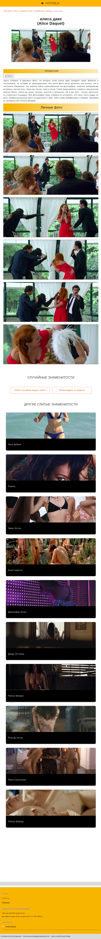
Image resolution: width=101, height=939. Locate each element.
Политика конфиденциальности (36, 936)
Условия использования (11, 936)
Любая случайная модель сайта (29, 390)
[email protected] (10, 926)
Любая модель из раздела (72, 390)
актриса (9, 76)
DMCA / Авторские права (60, 936)
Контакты (5, 902)
